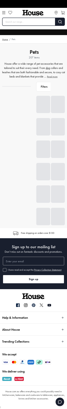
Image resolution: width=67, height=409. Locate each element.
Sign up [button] (33, 279)
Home (5, 39)
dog (48, 68)
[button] (43, 87)
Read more (52, 76)
